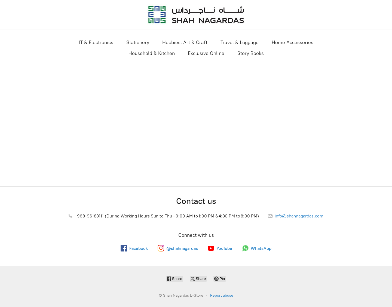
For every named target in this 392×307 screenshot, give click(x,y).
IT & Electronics (96, 42)
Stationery (137, 42)
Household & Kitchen (151, 53)
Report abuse (221, 295)
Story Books (250, 53)
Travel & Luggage (239, 42)
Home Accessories (292, 42)
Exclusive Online (206, 53)
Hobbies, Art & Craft (184, 42)
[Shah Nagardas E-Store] (196, 14)
